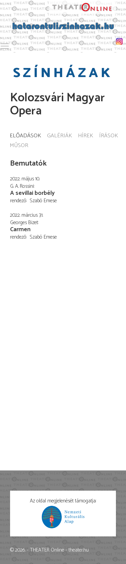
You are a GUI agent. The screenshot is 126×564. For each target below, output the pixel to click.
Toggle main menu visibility (5, 45)
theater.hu (79, 550)
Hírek (85, 136)
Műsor (19, 146)
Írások (108, 136)
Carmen (20, 229)
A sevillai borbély (32, 193)
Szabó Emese (43, 201)
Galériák (59, 136)
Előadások (25, 136)
